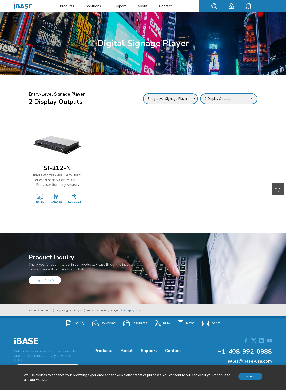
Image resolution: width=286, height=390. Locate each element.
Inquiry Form (45, 280)
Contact (165, 6)
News (186, 323)
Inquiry (75, 323)
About (142, 6)
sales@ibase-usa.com (250, 361)
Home (32, 310)
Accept (250, 376)
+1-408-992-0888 (245, 351)
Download (104, 323)
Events (211, 323)
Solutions (93, 6)
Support (119, 6)
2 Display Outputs (134, 310)
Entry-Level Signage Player (103, 310)
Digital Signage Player (69, 310)
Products (67, 6)
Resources (135, 323)
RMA (162, 323)
